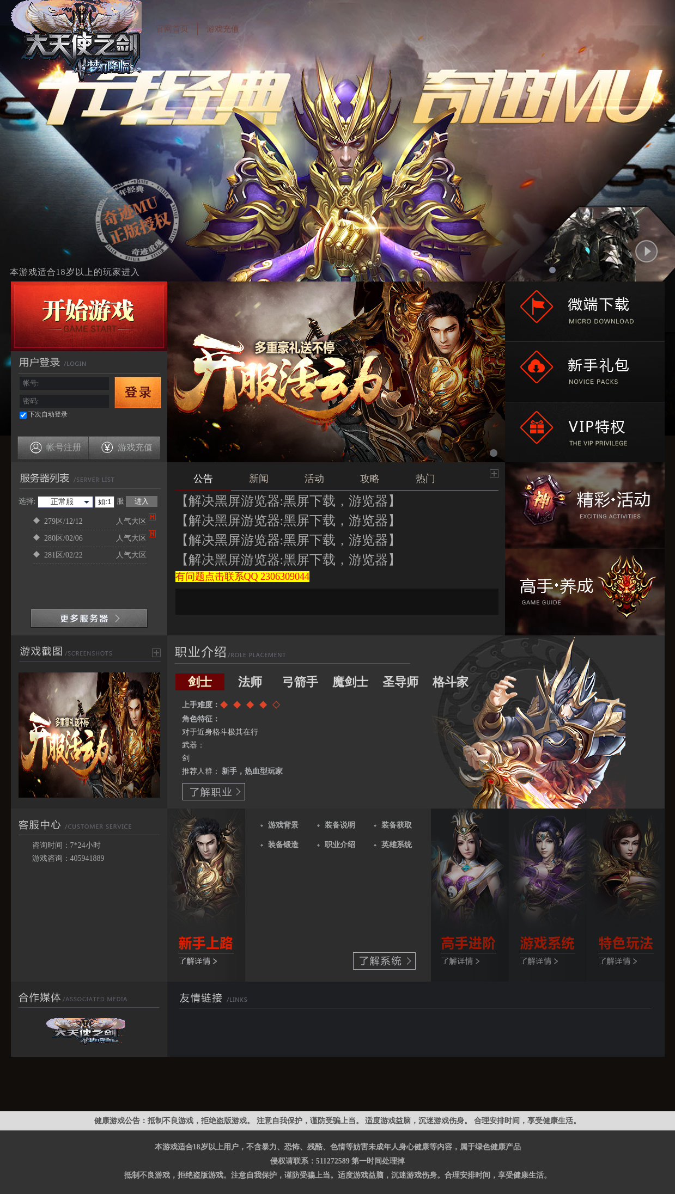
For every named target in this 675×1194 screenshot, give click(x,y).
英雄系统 (396, 845)
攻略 (370, 478)
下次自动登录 (48, 414)
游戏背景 (283, 825)
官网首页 (172, 29)
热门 (425, 478)
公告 (203, 478)
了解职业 (214, 791)
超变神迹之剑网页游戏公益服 (73, 44)
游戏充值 (222, 29)
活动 (314, 478)
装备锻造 (283, 845)
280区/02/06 (90, 538)
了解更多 (206, 895)
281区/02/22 (90, 555)
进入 (142, 501)
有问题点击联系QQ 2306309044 (242, 576)
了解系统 (384, 961)
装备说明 (340, 825)
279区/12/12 (90, 521)
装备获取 (396, 825)
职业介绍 (340, 845)
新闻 (259, 478)
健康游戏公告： (121, 1121)
